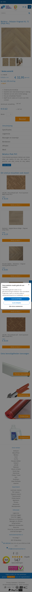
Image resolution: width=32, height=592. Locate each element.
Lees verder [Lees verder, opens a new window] (26, 295)
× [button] (28, 284)
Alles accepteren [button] (16, 299)
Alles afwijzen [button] (16, 303)
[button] (16, 306)
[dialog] (16, 296)
